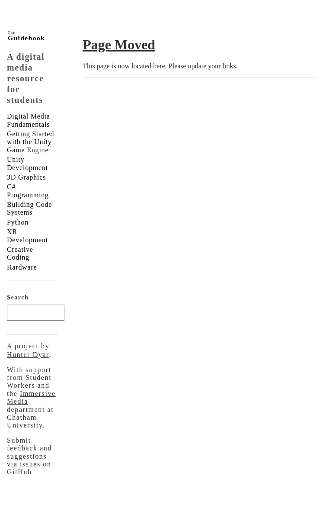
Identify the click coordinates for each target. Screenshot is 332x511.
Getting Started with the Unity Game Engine (30, 142)
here (159, 66)
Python (18, 222)
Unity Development (27, 163)
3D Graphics (26, 177)
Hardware (22, 267)
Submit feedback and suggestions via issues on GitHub (29, 456)
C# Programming (28, 190)
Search (18, 297)
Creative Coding (20, 253)
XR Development (27, 235)
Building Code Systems (29, 208)
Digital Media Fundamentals (28, 120)
